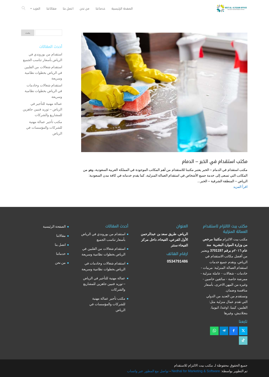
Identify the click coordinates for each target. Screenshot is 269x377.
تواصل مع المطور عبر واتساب (148, 371)
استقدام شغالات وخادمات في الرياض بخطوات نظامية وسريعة (43, 90)
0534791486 (177, 261)
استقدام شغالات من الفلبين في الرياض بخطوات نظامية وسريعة (43, 72)
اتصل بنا (60, 244)
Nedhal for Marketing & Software (195, 371)
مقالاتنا (61, 235)
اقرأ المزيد (240, 186)
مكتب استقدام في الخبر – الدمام (214, 161)
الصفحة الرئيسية (54, 226)
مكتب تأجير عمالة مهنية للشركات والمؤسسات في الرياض (44, 127)
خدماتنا (61, 253)
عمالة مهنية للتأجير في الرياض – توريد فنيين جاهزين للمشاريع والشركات (42, 109)
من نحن (60, 262)
